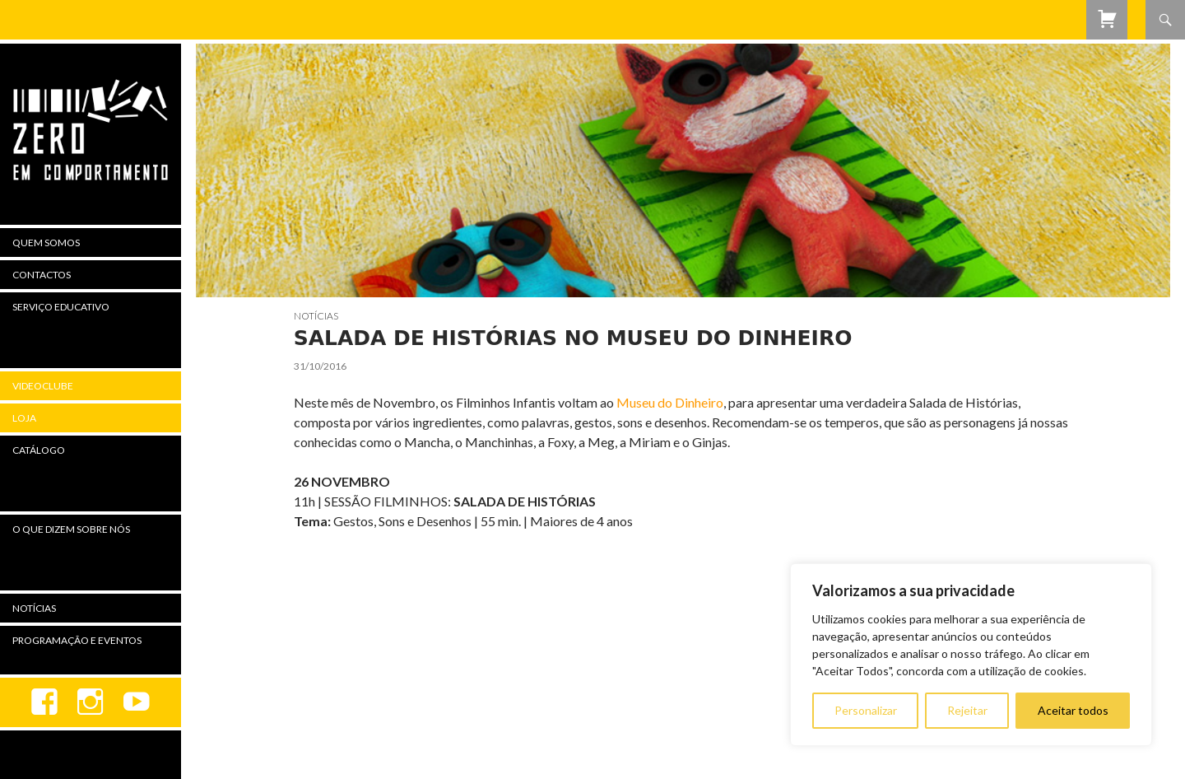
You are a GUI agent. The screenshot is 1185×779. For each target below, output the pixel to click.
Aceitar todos (1073, 710)
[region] (971, 654)
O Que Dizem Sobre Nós (71, 529)
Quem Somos (46, 242)
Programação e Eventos (77, 640)
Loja (24, 418)
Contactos (41, 274)
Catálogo (38, 450)
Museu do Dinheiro (669, 402)
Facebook (44, 702)
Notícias (316, 316)
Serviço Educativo (60, 307)
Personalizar (865, 710)
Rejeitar (967, 710)
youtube (137, 702)
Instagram (90, 702)
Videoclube (42, 386)
